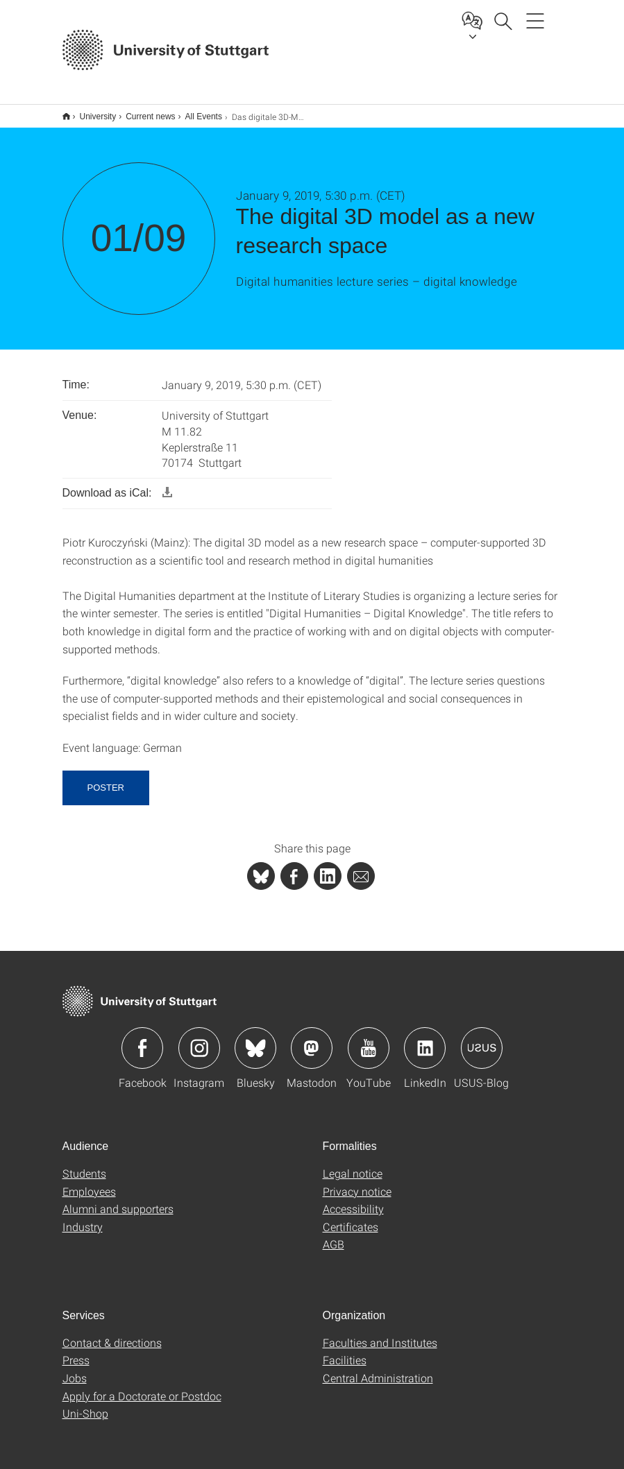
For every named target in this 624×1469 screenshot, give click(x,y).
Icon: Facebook (142, 1039)
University (90, 112)
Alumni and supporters (118, 1199)
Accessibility (353, 1199)
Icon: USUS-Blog (482, 1039)
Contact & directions (112, 1333)
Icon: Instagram (199, 1039)
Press (76, 1350)
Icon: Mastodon (311, 1039)
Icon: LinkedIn (425, 1039)
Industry (82, 1217)
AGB (333, 1235)
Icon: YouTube (368, 1039)
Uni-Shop (85, 1404)
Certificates (350, 1217)
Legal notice (352, 1164)
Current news (142, 112)
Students (84, 1164)
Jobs (74, 1368)
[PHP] (294, 867)
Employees (89, 1182)
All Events (196, 112)
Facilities (344, 1350)
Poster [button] (105, 778)
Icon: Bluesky (255, 1039)
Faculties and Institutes (380, 1333)
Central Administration (378, 1368)
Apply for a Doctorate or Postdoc (141, 1387)
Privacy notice (357, 1182)
